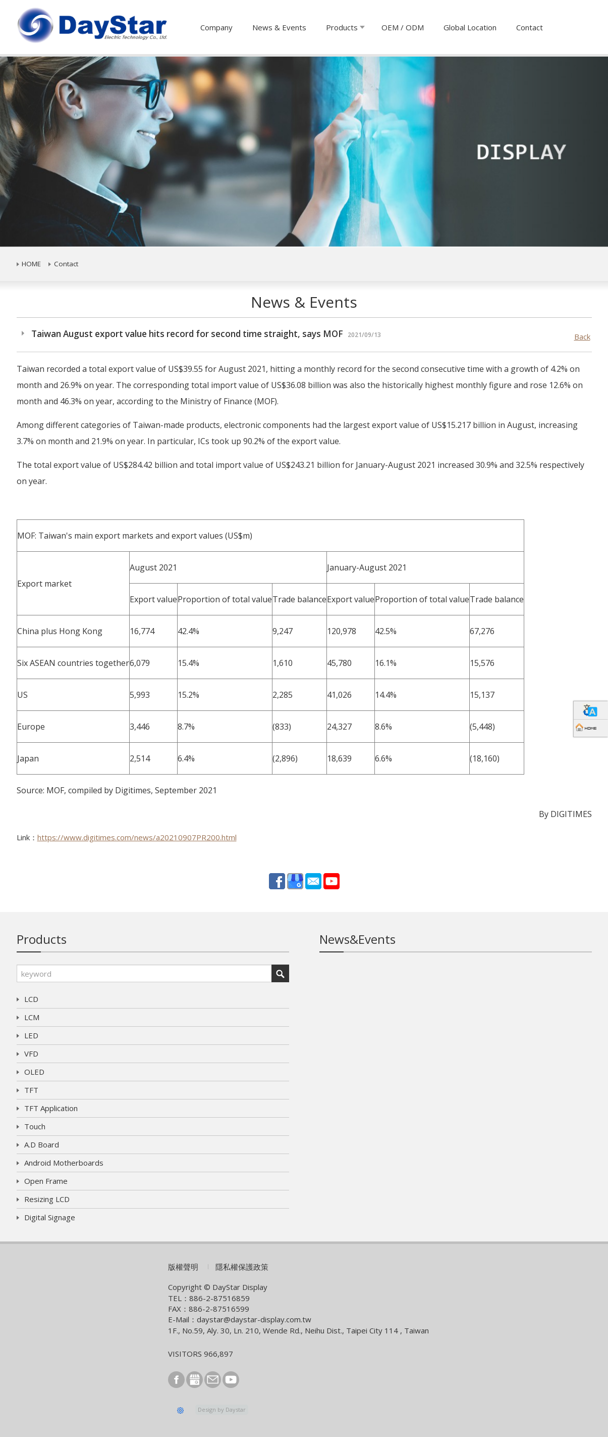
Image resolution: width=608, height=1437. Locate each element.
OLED (34, 1072)
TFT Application (51, 1108)
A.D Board (41, 1144)
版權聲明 (183, 1266)
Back (582, 336)
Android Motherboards (63, 1163)
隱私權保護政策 (241, 1266)
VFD (31, 1053)
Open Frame (46, 1181)
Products (342, 27)
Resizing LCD (47, 1199)
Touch (34, 1126)
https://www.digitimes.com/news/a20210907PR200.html (137, 837)
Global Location (470, 27)
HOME (31, 263)
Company (216, 27)
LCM (31, 1017)
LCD (31, 999)
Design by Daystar (222, 1409)
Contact (529, 27)
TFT (31, 1090)
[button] (45, 152)
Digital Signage (49, 1217)
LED (31, 1035)
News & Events (279, 27)
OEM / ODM (402, 27)
